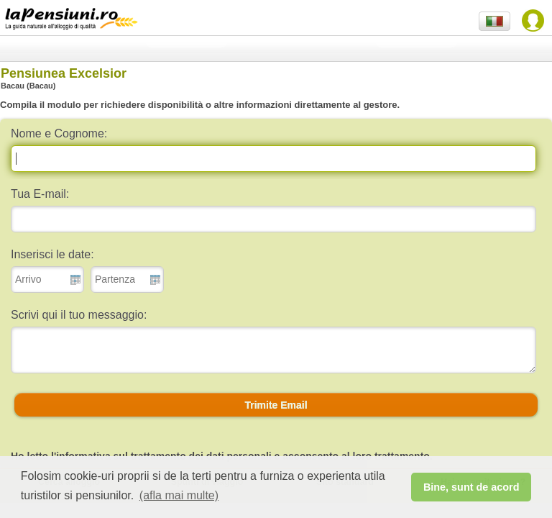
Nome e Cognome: (59, 133)
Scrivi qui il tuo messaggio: (79, 315)
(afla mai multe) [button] (178, 495)
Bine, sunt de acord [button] (471, 487)
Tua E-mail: (40, 194)
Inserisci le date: (52, 254)
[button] (276, 405)
